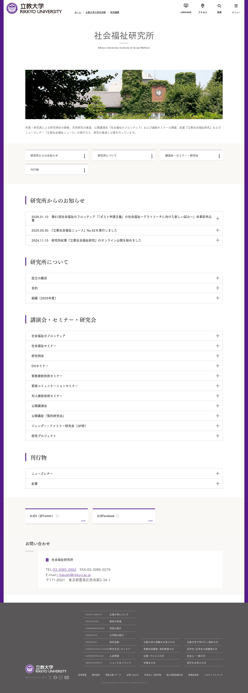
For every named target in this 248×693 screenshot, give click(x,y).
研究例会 (38, 355)
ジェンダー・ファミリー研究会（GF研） (60, 425)
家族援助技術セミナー (47, 375)
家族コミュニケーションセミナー (55, 385)
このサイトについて (213, 674)
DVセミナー (40, 365)
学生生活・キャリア (106, 649)
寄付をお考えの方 (196, 662)
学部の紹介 (102, 628)
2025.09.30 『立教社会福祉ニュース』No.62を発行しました (74, 230)
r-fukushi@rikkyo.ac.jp (74, 574)
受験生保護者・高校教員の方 (158, 649)
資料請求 (96, 674)
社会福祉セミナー (44, 345)
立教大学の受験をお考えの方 (159, 642)
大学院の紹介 (103, 635)
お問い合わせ (132, 674)
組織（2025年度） (45, 298)
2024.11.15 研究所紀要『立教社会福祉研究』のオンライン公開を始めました (86, 240)
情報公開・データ (113, 674)
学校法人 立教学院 (152, 674)
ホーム (78, 12)
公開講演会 (39, 405)
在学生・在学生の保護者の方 (202, 649)
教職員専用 (193, 674)
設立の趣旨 (39, 278)
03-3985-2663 (64, 569)
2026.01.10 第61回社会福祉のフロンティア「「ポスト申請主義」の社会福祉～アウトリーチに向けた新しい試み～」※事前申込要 (122, 218)
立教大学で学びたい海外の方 (202, 642)
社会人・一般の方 (196, 655)
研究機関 (114, 12)
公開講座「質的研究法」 (49, 415)
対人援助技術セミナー (47, 395)
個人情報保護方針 (175, 674)
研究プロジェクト (44, 435)
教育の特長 (102, 621)
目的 (35, 288)
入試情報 (101, 655)
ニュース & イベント (107, 662)
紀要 (35, 483)
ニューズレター (42, 473)
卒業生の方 (149, 662)
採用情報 (82, 674)
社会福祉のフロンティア (48, 335)
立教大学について (106, 614)
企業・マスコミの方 (153, 655)
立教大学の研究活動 (96, 12)
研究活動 (101, 642)
